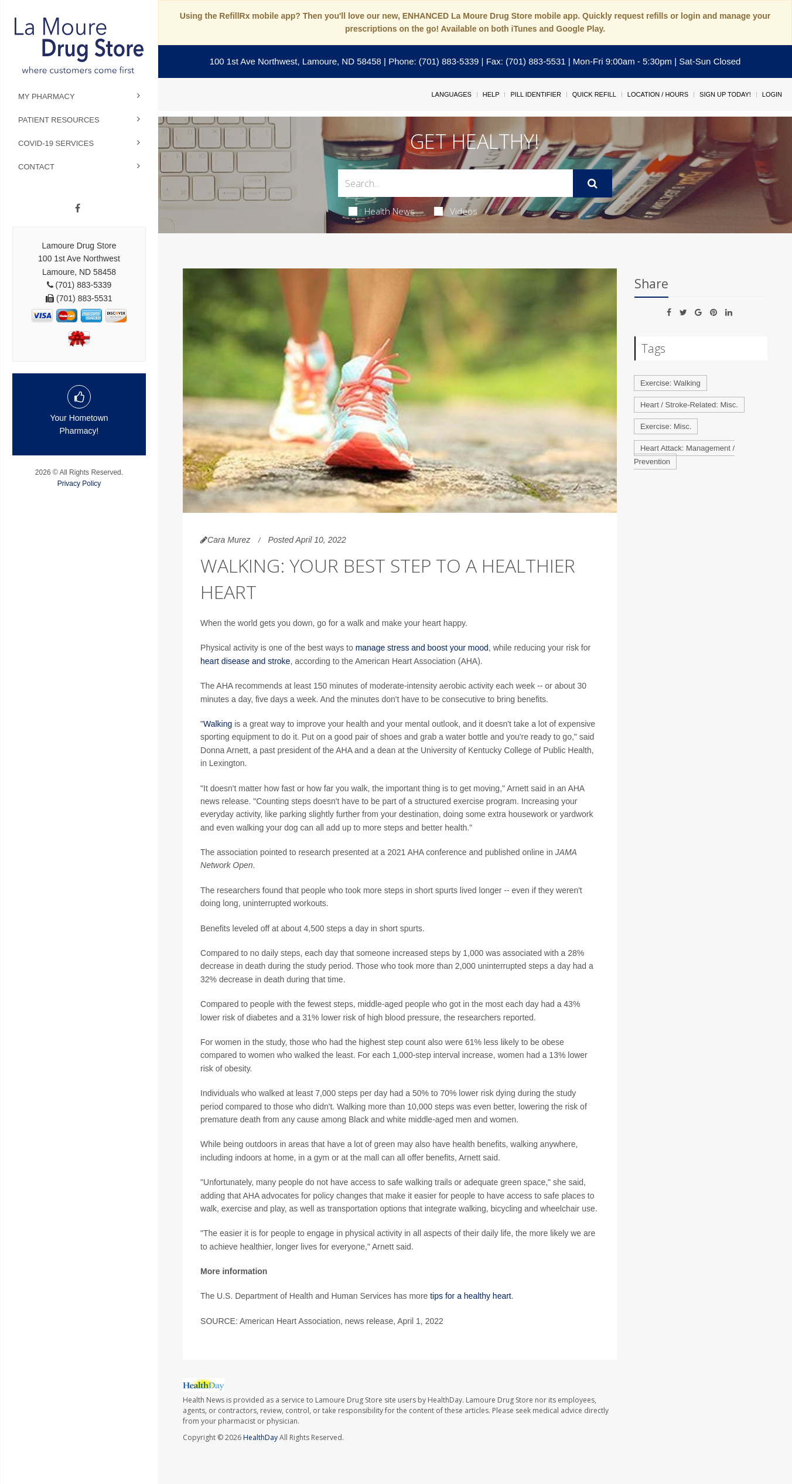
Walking (217, 724)
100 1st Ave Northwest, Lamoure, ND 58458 (295, 61)
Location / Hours (657, 94)
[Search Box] (455, 183)
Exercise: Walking (670, 383)
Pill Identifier (535, 94)
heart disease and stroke (245, 661)
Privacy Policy (79, 483)
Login (772, 94)
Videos (455, 211)
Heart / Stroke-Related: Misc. (689, 404)
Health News (382, 211)
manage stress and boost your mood (422, 647)
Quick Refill (594, 94)
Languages (451, 94)
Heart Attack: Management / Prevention (684, 455)
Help (491, 94)
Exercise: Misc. (665, 426)
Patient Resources (59, 119)
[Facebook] (77, 208)
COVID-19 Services (56, 143)
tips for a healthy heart (470, 1296)
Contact (36, 166)
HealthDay (260, 1437)
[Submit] (592, 183)
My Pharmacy (46, 96)
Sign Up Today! (725, 94)
